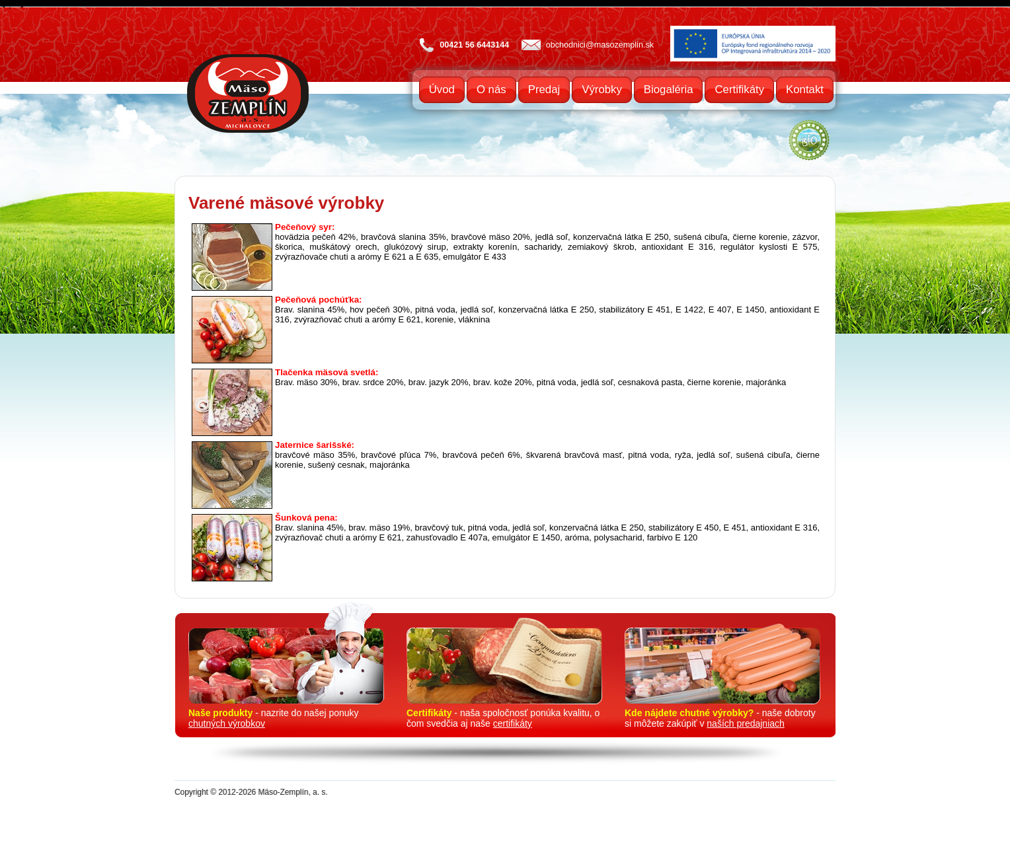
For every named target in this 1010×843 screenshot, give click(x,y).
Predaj (544, 89)
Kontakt (805, 89)
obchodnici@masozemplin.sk (600, 45)
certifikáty (512, 723)
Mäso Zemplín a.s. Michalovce (248, 93)
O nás (491, 89)
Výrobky (602, 89)
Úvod (442, 89)
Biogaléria (668, 89)
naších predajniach (746, 723)
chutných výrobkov (226, 723)
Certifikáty (739, 89)
